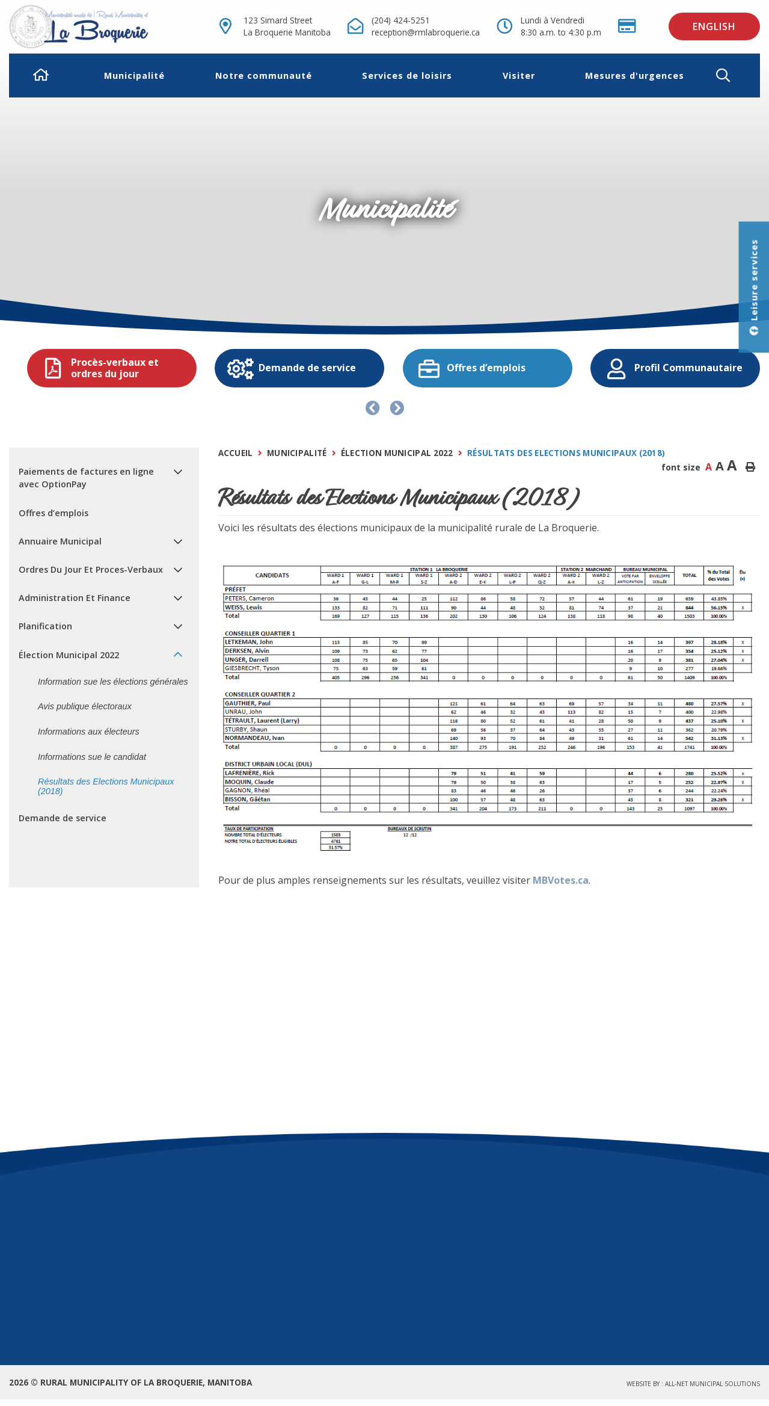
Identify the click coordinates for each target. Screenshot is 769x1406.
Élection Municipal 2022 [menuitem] (69, 655)
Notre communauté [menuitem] (263, 75)
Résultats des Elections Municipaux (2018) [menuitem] (106, 786)
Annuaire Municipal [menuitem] (60, 541)
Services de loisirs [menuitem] (407, 75)
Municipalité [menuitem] (134, 75)
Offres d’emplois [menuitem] (53, 513)
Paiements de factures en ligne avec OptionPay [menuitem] (86, 478)
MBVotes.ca (561, 880)
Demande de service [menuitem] (62, 818)
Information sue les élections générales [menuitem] (113, 681)
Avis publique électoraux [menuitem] (85, 706)
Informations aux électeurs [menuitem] (88, 731)
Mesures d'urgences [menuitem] (634, 75)
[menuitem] (41, 76)
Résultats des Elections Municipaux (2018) (566, 453)
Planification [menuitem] (45, 626)
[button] (732, 75)
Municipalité (297, 453)
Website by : (693, 1384)
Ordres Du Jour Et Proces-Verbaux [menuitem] (91, 569)
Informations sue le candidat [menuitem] (92, 757)
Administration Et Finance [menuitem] (74, 597)
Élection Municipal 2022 (397, 453)
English (714, 26)
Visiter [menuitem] (519, 75)
